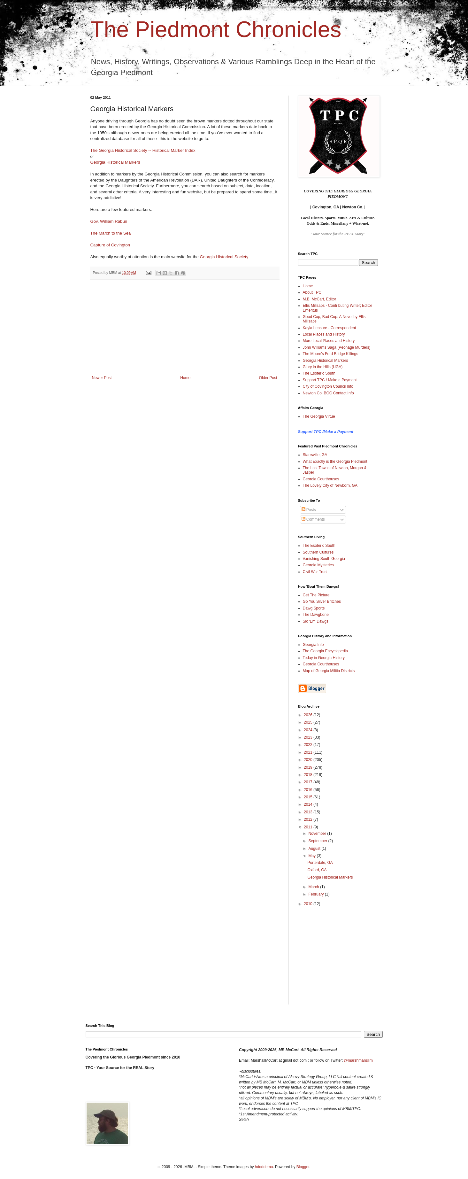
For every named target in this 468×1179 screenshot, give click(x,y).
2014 (308, 804)
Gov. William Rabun (108, 221)
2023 (308, 737)
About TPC (312, 292)
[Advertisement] (185, 328)
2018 (308, 774)
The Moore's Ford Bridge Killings (330, 354)
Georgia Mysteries (318, 565)
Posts (309, 510)
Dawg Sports (314, 608)
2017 (308, 782)
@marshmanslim (358, 1060)
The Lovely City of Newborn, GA (330, 485)
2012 (308, 819)
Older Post (268, 378)
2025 (308, 722)
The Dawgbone (316, 614)
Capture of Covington (110, 245)
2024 (308, 730)
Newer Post (102, 378)
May (312, 856)
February (316, 894)
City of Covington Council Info (328, 386)
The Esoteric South (319, 373)
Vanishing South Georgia (324, 558)
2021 (308, 752)
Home (185, 378)
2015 (308, 797)
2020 (308, 759)
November (317, 833)
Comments (313, 519)
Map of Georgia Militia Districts (329, 671)
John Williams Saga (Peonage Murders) (337, 347)
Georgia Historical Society (224, 256)
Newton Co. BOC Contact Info (328, 393)
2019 (308, 767)
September (318, 841)
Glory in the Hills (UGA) (323, 367)
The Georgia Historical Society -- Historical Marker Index (143, 150)
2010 (308, 904)
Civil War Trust (315, 572)
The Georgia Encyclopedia (325, 651)
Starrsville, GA (315, 455)
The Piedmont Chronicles (215, 29)
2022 (308, 744)
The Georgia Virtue (319, 416)
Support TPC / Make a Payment (330, 380)
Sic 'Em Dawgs (315, 621)
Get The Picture (316, 595)
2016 (308, 789)
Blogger (303, 1167)
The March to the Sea (110, 233)
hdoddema (264, 1167)
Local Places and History (324, 334)
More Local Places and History (329, 340)
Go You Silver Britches (322, 601)
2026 (308, 715)
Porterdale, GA (320, 862)
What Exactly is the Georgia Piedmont (335, 461)
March (314, 887)
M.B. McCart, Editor (319, 299)
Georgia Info (313, 644)
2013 (308, 812)
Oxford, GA (316, 870)
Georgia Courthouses (321, 479)
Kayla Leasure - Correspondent (329, 328)
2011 (308, 827)
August (314, 848)
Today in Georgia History (324, 657)
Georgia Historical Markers (115, 162)
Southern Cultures (318, 552)
